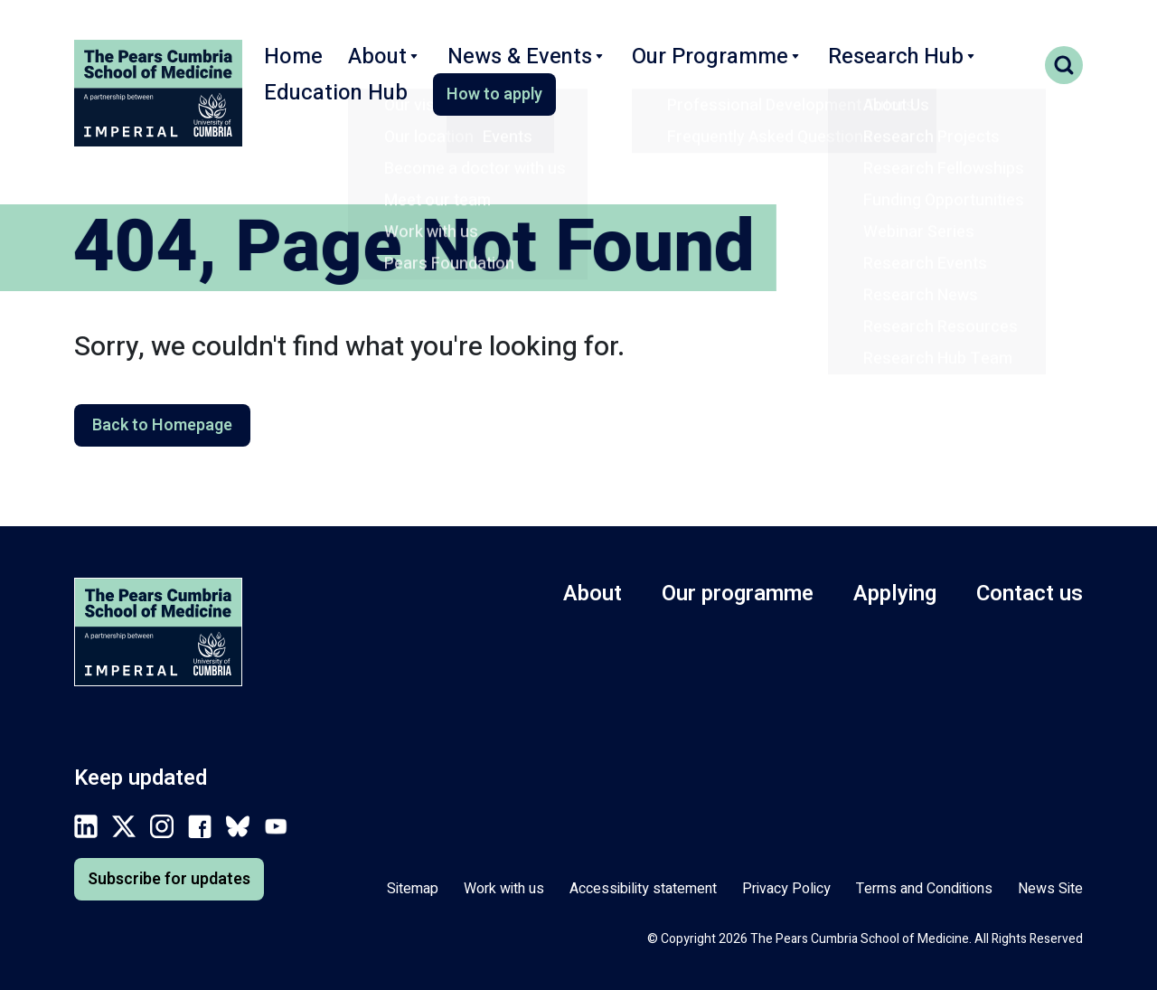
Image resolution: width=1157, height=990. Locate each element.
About (371, 66)
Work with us (504, 889)
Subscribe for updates (169, 879)
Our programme (738, 593)
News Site (1050, 889)
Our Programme (649, 66)
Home (288, 66)
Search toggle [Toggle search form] (1064, 65)
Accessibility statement (643, 889)
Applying (894, 593)
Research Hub (805, 66)
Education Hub (948, 66)
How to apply (325, 114)
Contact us (1029, 593)
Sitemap (412, 889)
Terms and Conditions (924, 889)
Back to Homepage (162, 425)
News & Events (491, 66)
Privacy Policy (786, 889)
